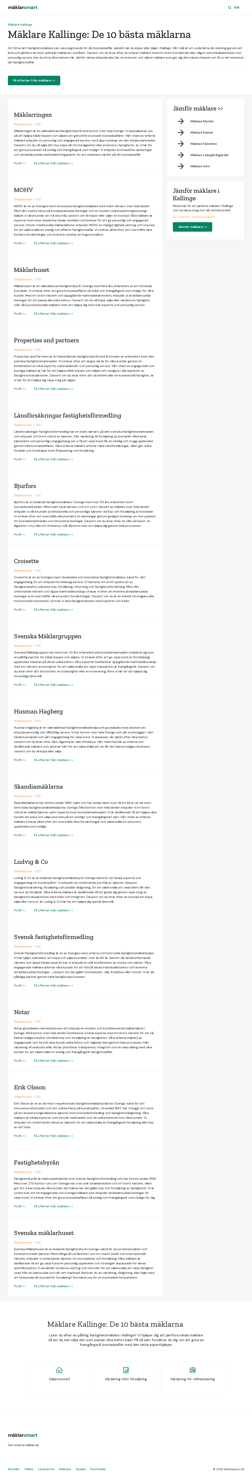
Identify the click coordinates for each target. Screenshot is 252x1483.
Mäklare (65, 1469)
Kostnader (98, 1469)
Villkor (28, 1469)
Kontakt (14, 1469)
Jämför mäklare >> (192, 227)
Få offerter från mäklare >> (34, 80)
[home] (22, 7)
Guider (81, 1469)
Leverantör (46, 1469)
